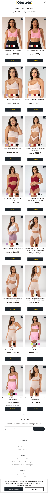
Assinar (38, 430)
